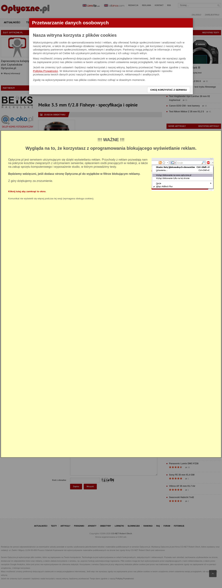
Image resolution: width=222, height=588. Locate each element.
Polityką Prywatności (45, 71)
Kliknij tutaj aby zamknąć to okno (26, 191)
